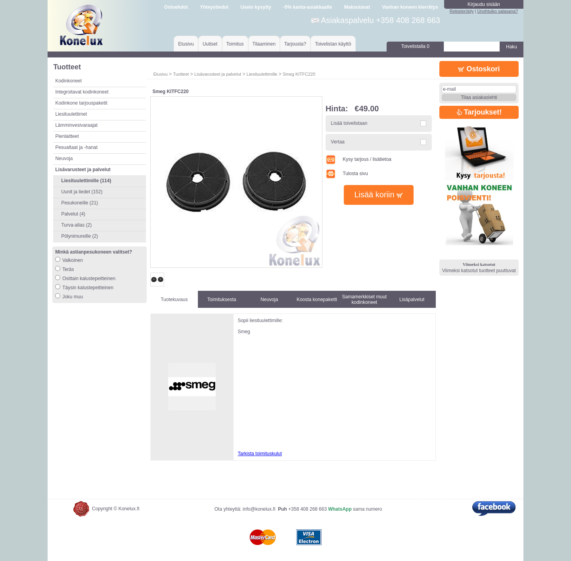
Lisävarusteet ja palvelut (217, 74)
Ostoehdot (176, 7)
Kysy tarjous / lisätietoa (358, 159)
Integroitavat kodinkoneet (81, 92)
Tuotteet (181, 74)
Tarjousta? (295, 44)
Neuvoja (64, 158)
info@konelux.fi (259, 509)
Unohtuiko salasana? (497, 11)
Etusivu (186, 44)
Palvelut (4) (73, 214)
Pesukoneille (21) (79, 203)
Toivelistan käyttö (333, 44)
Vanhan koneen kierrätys (410, 7)
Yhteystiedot (214, 7)
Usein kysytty (255, 7)
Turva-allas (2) (76, 225)
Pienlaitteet (67, 136)
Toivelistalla (415, 46)
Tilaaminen (264, 44)
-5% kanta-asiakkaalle (307, 7)
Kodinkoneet (68, 81)
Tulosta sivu (347, 173)
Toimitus (235, 44)
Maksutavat (357, 7)
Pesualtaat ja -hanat (76, 147)
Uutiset (210, 44)
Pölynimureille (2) (79, 236)
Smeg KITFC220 (299, 74)
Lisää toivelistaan (349, 123)
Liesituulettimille (262, 74)
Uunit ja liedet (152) (81, 192)
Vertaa (338, 142)
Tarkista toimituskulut (260, 453)
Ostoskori (479, 69)
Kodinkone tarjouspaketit (81, 103)
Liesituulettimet (71, 114)
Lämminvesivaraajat (76, 125)
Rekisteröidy (462, 11)
